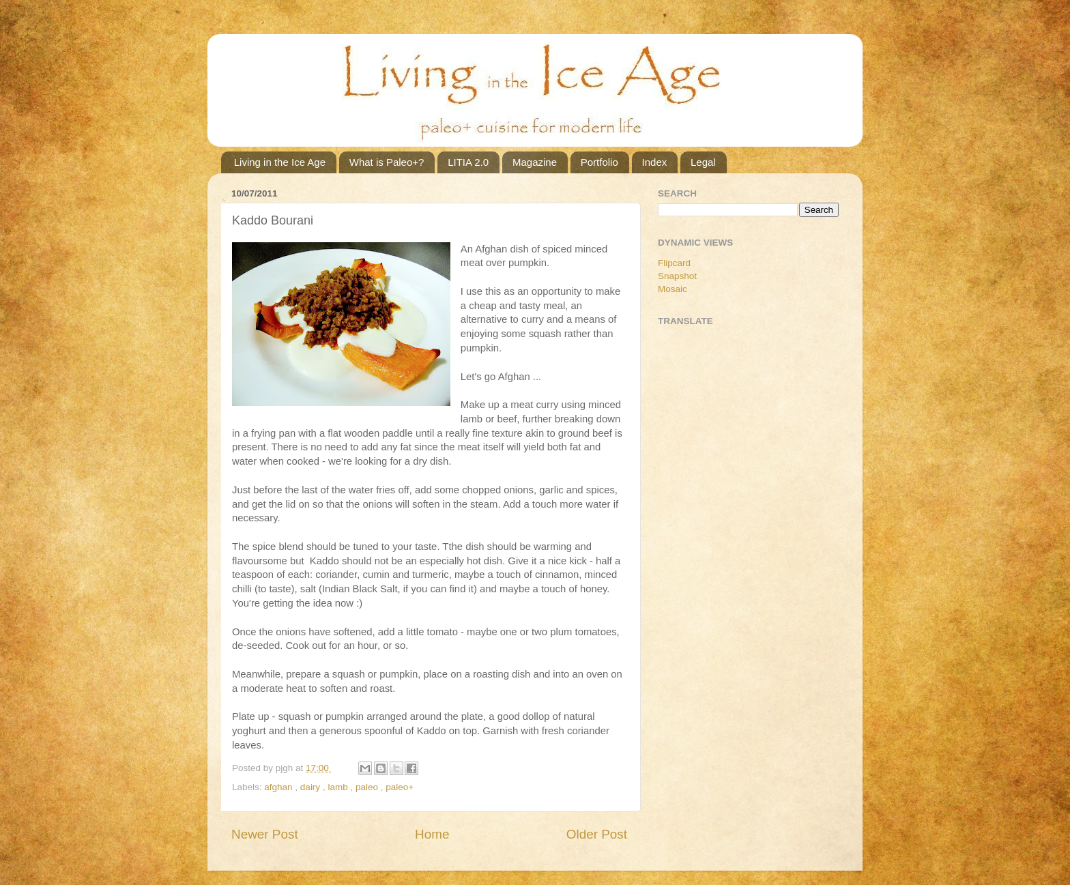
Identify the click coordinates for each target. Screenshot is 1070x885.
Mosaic (672, 289)
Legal (703, 162)
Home (432, 834)
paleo (368, 787)
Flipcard (674, 263)
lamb (339, 787)
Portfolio (599, 162)
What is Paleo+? (386, 162)
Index (654, 162)
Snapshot (677, 276)
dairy (311, 787)
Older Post (596, 834)
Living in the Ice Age (280, 162)
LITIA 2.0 (468, 162)
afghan (279, 787)
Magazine (534, 162)
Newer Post (264, 834)
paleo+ (400, 787)
